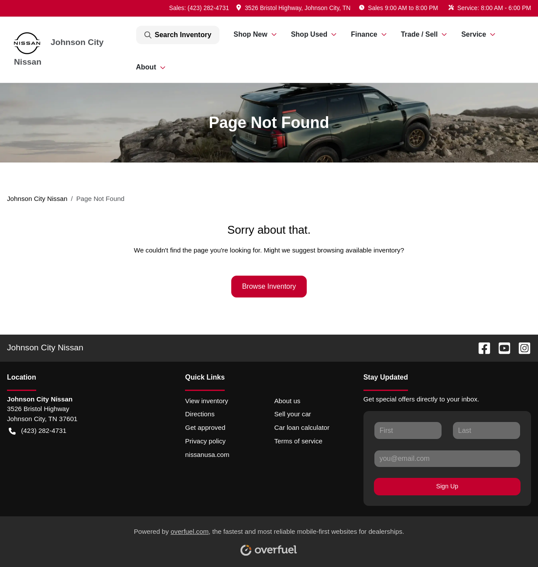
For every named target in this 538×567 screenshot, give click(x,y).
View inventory (206, 401)
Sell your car (292, 414)
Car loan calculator (301, 427)
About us (287, 401)
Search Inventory (178, 35)
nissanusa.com (207, 454)
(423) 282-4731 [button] (37, 431)
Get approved (205, 427)
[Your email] (447, 458)
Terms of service (298, 441)
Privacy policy (205, 441)
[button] (294, 8)
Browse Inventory (269, 286)
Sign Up (447, 486)
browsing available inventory (359, 250)
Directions (200, 414)
